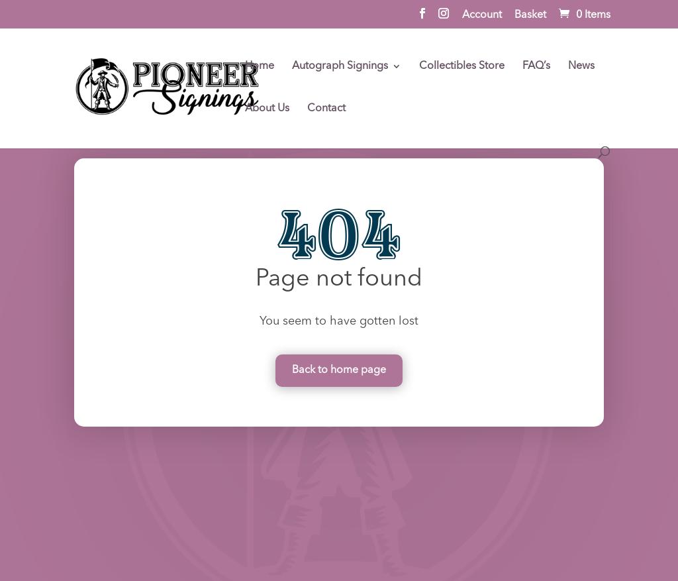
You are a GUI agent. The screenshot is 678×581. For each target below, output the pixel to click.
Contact (326, 109)
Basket (530, 15)
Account (482, 15)
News (581, 67)
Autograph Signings (340, 67)
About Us (267, 109)
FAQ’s (536, 67)
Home (259, 67)
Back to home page (339, 370)
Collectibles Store (462, 67)
